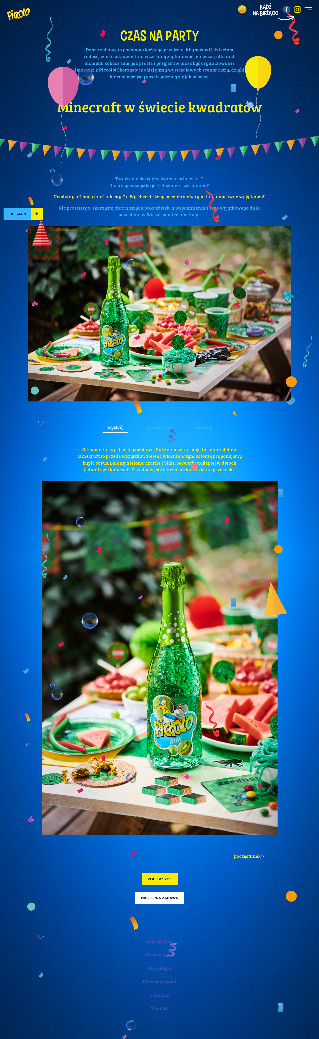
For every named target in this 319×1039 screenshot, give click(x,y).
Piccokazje (159, 968)
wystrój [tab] (115, 427)
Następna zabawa (159, 898)
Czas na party (159, 955)
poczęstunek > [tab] (249, 856)
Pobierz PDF (160, 879)
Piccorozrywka (159, 982)
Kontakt (159, 1009)
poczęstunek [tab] (159, 427)
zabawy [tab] (203, 427)
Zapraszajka (159, 941)
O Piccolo (159, 995)
